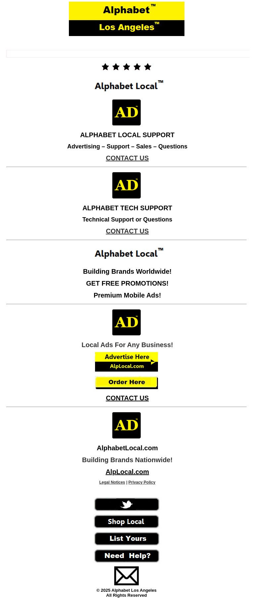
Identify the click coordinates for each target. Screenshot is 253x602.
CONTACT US (127, 398)
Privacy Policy (141, 482)
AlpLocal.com (127, 471)
